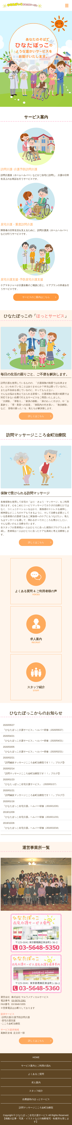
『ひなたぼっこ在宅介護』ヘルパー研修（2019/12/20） (31, 806)
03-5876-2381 (18, 1000)
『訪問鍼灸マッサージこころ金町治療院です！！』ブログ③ (34, 762)
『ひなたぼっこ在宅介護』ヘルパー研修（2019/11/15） (31, 817)
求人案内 (36, 1082)
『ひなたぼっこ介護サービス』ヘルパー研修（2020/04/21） (34, 740)
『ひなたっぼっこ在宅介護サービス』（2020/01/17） (30, 784)
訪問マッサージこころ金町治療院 (36, 1107)
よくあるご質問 (36, 1074)
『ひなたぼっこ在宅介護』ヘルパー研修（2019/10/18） (31, 828)
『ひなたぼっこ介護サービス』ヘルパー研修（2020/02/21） (34, 751)
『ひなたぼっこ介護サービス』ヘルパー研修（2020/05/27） (34, 730)
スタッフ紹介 (36, 1090)
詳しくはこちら (36, 416)
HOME (36, 1057)
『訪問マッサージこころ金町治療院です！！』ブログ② (31, 773)
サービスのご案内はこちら (36, 297)
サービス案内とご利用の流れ (36, 1065)
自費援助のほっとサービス (36, 1099)
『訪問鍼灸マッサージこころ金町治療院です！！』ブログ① (34, 795)
